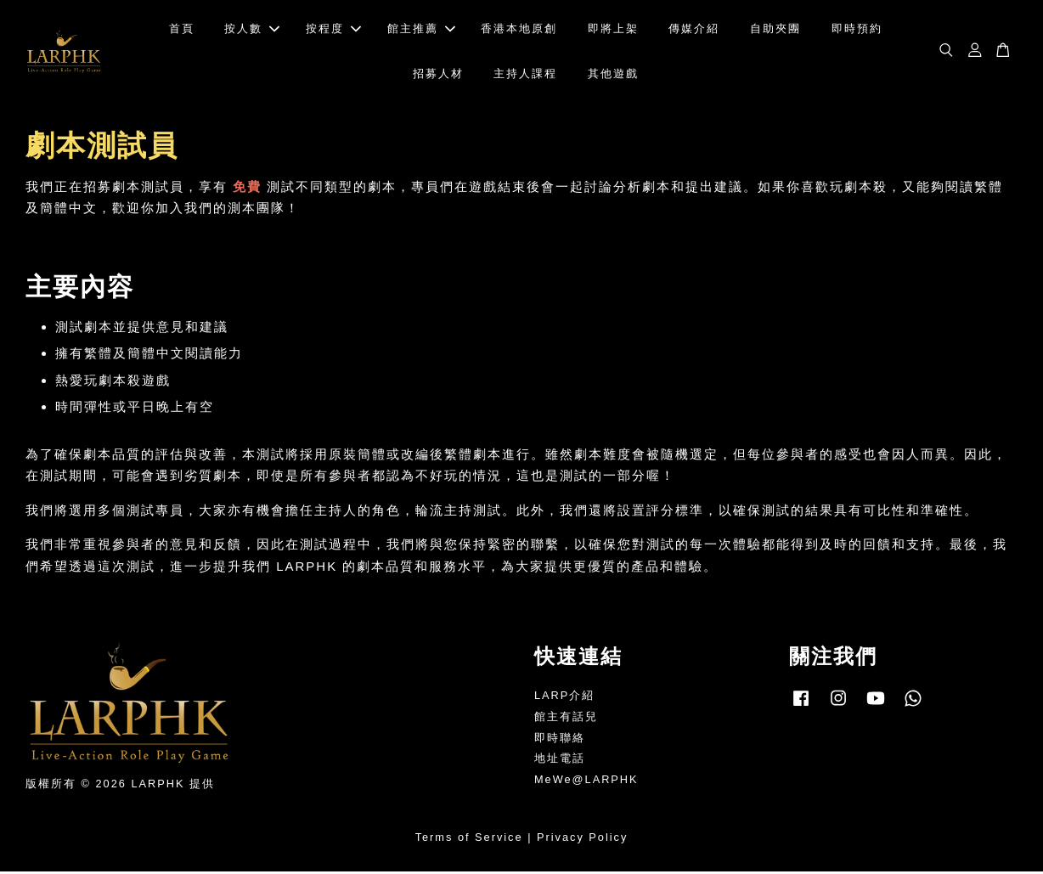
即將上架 (613, 30)
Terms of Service (469, 839)
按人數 (251, 30)
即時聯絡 (559, 740)
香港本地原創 (519, 30)
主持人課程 (525, 74)
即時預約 (857, 30)
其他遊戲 (613, 74)
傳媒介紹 (693, 30)
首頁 (182, 30)
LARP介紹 (564, 697)
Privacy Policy (582, 839)
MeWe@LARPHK (586, 781)
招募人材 (438, 74)
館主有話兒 (566, 719)
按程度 (333, 30)
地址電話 (559, 760)
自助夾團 (775, 30)
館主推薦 (421, 30)
